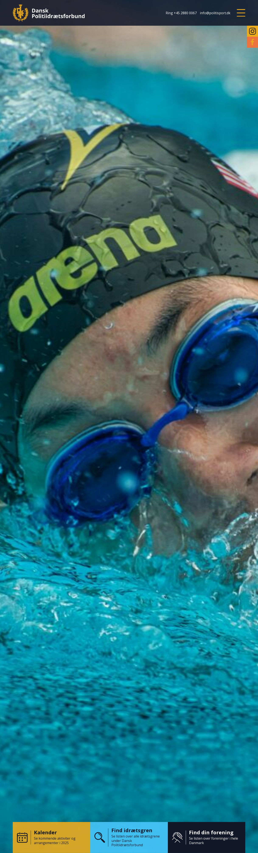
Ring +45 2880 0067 (181, 13)
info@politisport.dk (215, 13)
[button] (241, 13)
